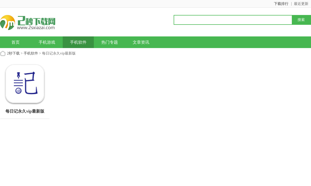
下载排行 (281, 4)
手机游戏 (47, 42)
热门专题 (109, 42)
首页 (15, 42)
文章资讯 (141, 42)
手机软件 (78, 42)
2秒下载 (13, 53)
